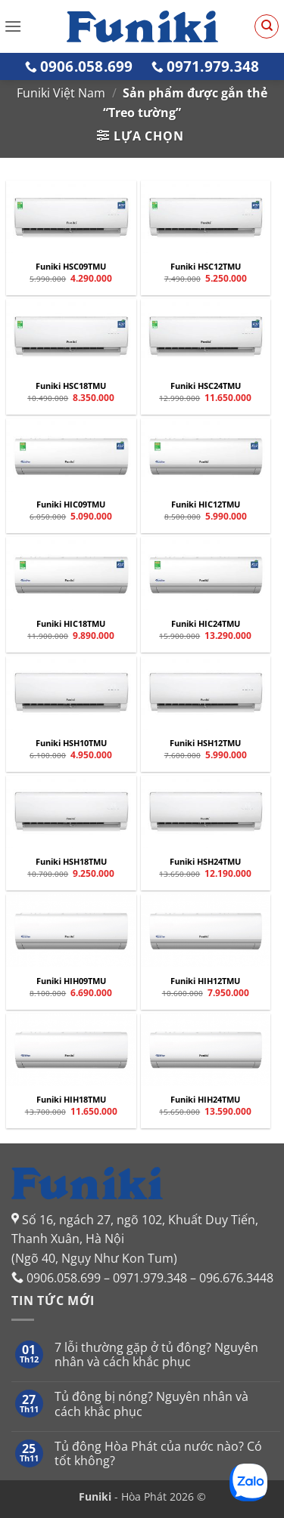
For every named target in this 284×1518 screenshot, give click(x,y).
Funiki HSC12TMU (205, 266)
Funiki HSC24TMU (205, 386)
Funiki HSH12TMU (205, 743)
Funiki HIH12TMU (205, 981)
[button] (13, 26)
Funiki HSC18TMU (71, 386)
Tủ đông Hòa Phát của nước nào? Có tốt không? (158, 1453)
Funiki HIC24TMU (205, 624)
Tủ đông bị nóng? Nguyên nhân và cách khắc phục (151, 1404)
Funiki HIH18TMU (71, 1099)
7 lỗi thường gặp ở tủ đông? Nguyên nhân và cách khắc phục (156, 1355)
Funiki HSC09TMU (71, 266)
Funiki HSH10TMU (71, 743)
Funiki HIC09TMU (70, 504)
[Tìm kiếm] (266, 26)
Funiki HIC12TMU (205, 504)
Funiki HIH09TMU (71, 981)
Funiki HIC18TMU (70, 624)
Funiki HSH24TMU (205, 861)
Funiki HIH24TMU (205, 1099)
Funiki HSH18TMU (71, 861)
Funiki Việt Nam (61, 93)
